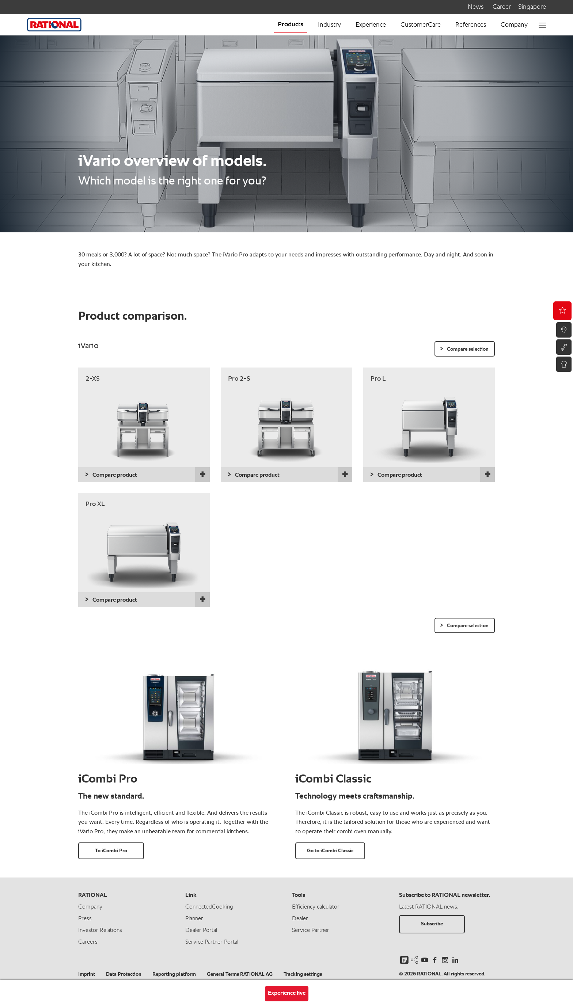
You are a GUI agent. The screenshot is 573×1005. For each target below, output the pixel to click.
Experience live (287, 993)
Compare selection (468, 349)
